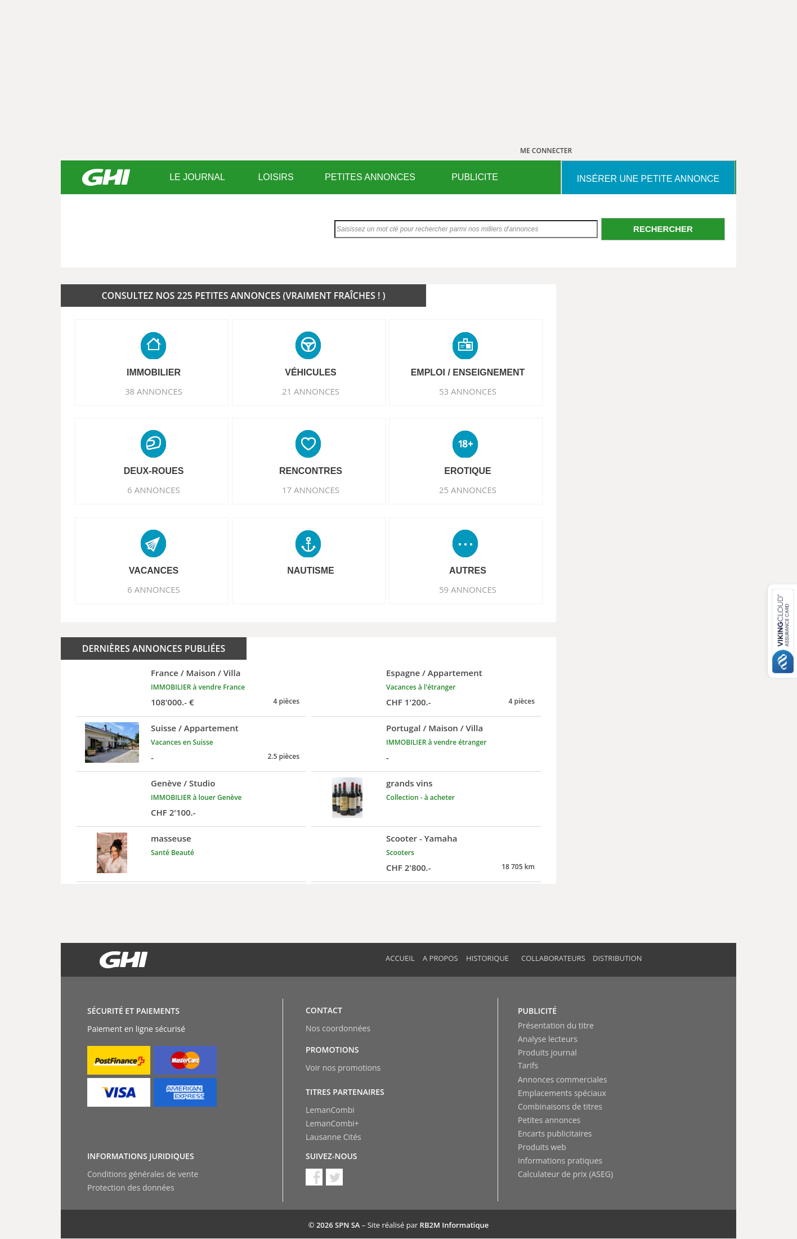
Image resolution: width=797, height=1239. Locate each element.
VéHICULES (311, 372)
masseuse (171, 838)
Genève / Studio (183, 783)
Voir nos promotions (343, 1067)
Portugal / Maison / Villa (434, 727)
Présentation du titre (556, 1025)
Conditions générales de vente (142, 1174)
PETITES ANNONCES (370, 177)
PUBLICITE (474, 177)
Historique (487, 958)
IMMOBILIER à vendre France (198, 687)
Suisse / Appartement (195, 727)
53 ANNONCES (467, 391)
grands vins (409, 783)
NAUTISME (310, 570)
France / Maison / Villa (195, 672)
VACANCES (154, 570)
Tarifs (528, 1065)
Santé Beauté (172, 852)
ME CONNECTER (546, 150)
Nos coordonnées (338, 1028)
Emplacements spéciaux (562, 1093)
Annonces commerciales (562, 1079)
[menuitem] (197, 177)
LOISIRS (275, 177)
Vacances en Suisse (182, 742)
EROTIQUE (467, 471)
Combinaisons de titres (560, 1106)
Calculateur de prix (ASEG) (565, 1174)
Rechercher (663, 229)
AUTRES (467, 570)
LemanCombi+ (332, 1123)
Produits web (542, 1147)
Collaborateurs (553, 958)
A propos (440, 958)
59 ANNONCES (467, 589)
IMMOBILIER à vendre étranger (436, 742)
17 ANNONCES (310, 489)
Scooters (400, 852)
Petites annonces (549, 1120)
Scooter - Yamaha (422, 838)
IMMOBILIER (154, 372)
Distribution (617, 958)
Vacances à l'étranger (420, 687)
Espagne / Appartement (434, 672)
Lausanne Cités (333, 1136)
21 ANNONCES (310, 391)
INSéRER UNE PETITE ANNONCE (648, 179)
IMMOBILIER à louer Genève (196, 797)
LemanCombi (330, 1109)
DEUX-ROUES (154, 471)
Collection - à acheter (420, 797)
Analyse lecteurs (547, 1039)
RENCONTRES (310, 471)
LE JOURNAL (197, 177)
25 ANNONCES (467, 489)
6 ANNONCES (153, 489)
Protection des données (130, 1187)
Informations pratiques (560, 1160)
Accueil (400, 958)
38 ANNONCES (153, 391)
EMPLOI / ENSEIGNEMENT (468, 372)
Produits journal (547, 1052)
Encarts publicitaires (555, 1133)
